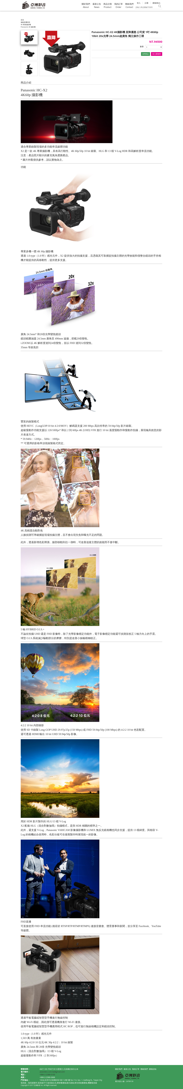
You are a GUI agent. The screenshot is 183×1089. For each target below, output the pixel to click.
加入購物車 (156, 54)
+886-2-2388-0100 (47, 1074)
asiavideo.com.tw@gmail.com (52, 1072)
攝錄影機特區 (25, 22)
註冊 (146, 3)
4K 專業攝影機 (26, 24)
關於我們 (118, 1069)
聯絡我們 (144, 1069)
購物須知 (152, 1069)
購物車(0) (156, 3)
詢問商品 (145, 54)
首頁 (22, 20)
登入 (139, 3)
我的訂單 (135, 1069)
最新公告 (127, 1069)
